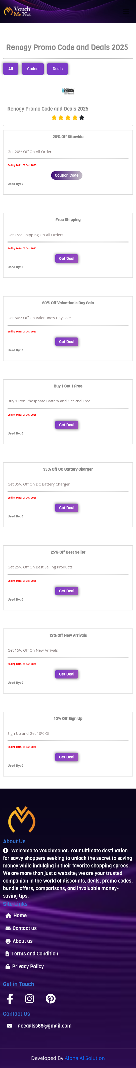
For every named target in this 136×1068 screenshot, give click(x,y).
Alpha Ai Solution (85, 1058)
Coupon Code (66, 175)
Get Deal (66, 258)
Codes (32, 68)
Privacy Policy (25, 966)
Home (16, 915)
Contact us (21, 928)
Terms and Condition (32, 953)
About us (19, 941)
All (10, 68)
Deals (58, 68)
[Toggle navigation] (126, 12)
